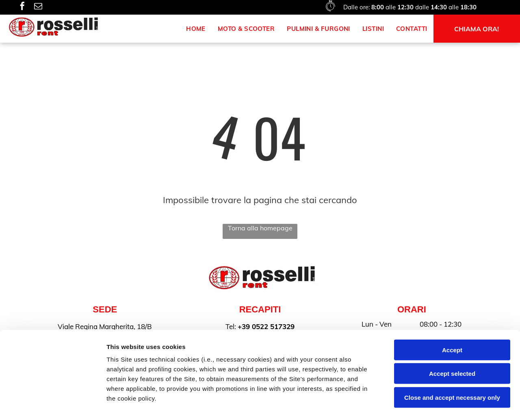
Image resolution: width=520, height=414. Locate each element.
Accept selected (452, 312)
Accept (452, 288)
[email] (38, 7)
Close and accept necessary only (452, 336)
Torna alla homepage (260, 228)
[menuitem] (196, 29)
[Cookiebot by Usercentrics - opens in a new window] (52, 398)
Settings (413, 397)
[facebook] (22, 7)
